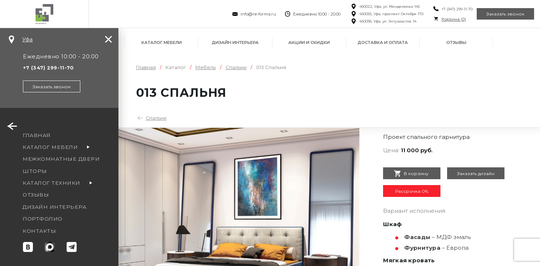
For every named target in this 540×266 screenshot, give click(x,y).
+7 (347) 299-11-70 (442, 9)
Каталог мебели (161, 42)
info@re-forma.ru (244, 14)
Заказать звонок (500, 14)
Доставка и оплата (383, 42)
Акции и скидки (309, 42)
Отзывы (456, 42)
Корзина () (439, 19)
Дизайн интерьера (235, 42)
